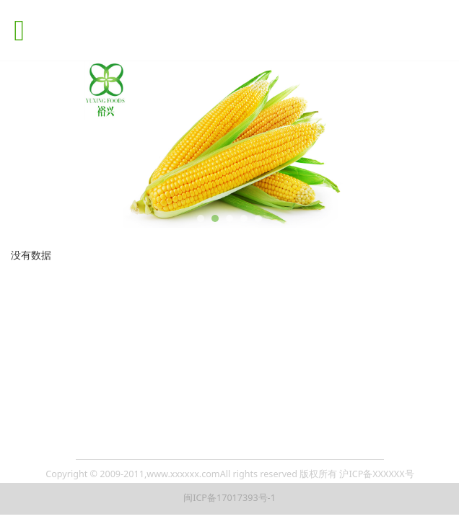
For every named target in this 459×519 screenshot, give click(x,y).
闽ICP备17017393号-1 (229, 498)
